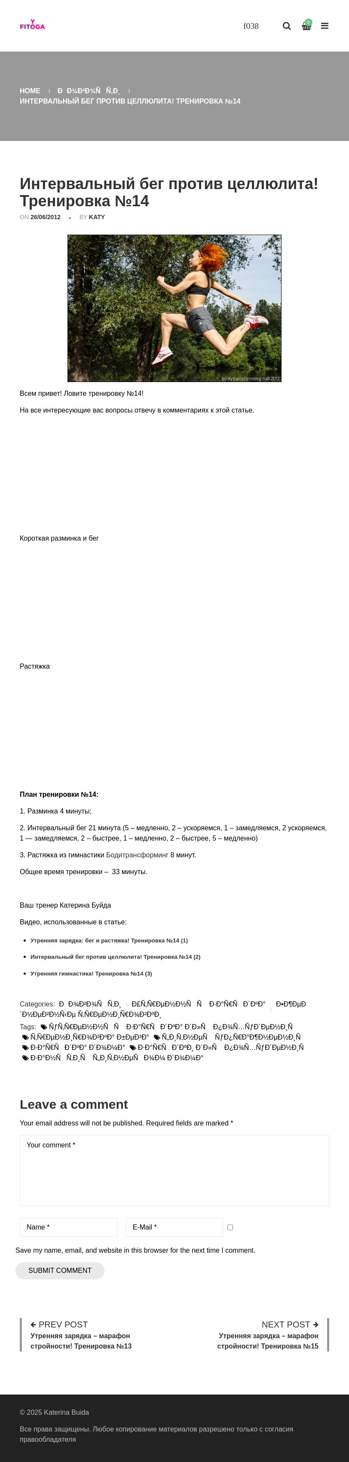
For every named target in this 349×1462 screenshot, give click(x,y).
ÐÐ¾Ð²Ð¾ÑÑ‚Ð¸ (89, 91)
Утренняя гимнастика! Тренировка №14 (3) (91, 973)
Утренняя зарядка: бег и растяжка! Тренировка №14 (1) (109, 940)
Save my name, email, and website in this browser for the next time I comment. (135, 1250)
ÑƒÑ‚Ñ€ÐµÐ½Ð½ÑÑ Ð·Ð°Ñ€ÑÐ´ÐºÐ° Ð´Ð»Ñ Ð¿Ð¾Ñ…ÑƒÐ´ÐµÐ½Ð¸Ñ (173, 1027)
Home (30, 91)
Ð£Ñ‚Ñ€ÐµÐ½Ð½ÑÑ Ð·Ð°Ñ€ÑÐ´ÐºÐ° (199, 1004)
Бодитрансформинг (137, 855)
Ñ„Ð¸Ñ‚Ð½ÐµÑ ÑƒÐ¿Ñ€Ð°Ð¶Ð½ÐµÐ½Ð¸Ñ (234, 1037)
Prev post (63, 1324)
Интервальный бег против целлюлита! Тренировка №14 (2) (116, 957)
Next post (286, 1324)
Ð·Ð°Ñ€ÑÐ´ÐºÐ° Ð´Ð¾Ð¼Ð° (78, 1047)
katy (97, 217)
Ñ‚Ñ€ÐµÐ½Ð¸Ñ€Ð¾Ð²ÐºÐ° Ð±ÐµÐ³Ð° (90, 1037)
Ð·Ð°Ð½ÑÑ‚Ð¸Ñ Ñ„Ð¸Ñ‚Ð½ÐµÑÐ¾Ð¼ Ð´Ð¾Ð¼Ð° (117, 1057)
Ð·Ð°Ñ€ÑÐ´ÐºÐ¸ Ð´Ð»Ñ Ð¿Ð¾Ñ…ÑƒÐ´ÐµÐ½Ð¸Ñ (223, 1047)
